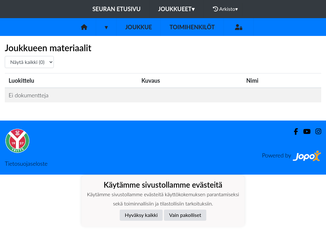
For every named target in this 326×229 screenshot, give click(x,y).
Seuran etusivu (116, 8)
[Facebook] (293, 131)
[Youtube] (304, 131)
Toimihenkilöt (192, 27)
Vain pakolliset (185, 215)
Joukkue (138, 27)
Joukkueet (176, 8)
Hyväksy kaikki (141, 215)
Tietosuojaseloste (26, 163)
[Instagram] (315, 131)
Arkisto (225, 9)
